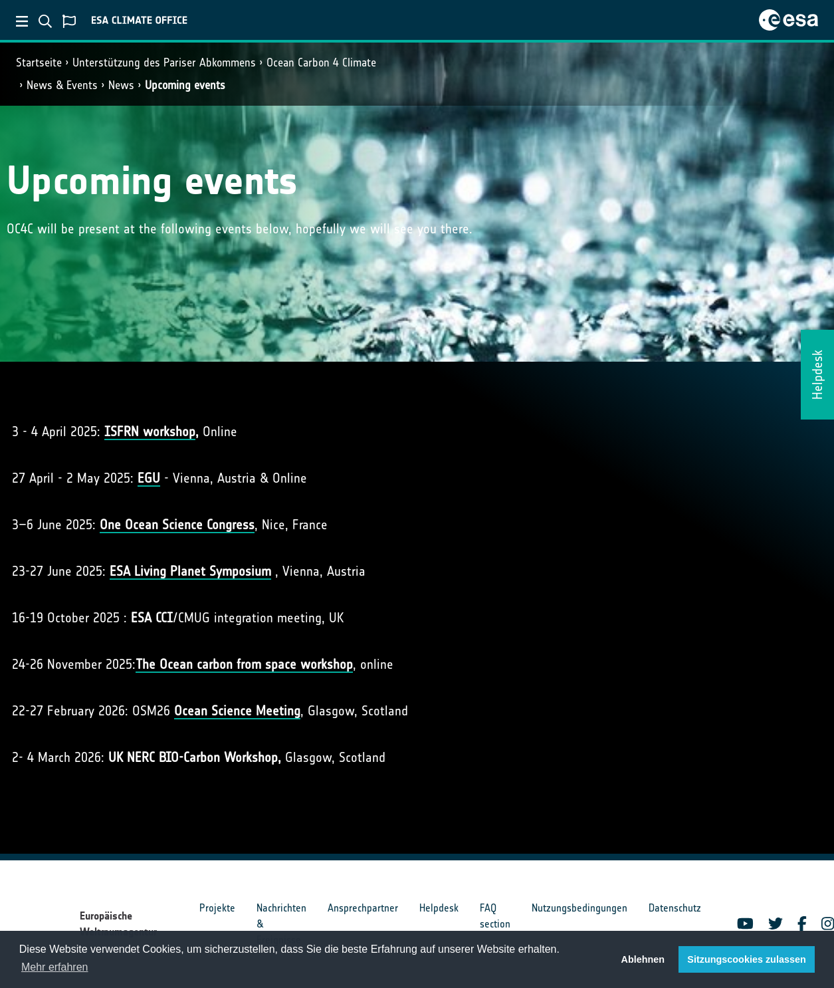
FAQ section (495, 916)
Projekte (217, 908)
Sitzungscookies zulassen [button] (746, 959)
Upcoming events (185, 85)
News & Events (62, 85)
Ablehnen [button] (643, 959)
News (121, 85)
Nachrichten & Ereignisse (281, 924)
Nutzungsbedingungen (579, 908)
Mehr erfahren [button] (54, 967)
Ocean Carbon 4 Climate (321, 62)
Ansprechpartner (363, 908)
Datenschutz (675, 908)
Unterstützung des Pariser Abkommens (164, 62)
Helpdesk (439, 908)
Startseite (39, 62)
